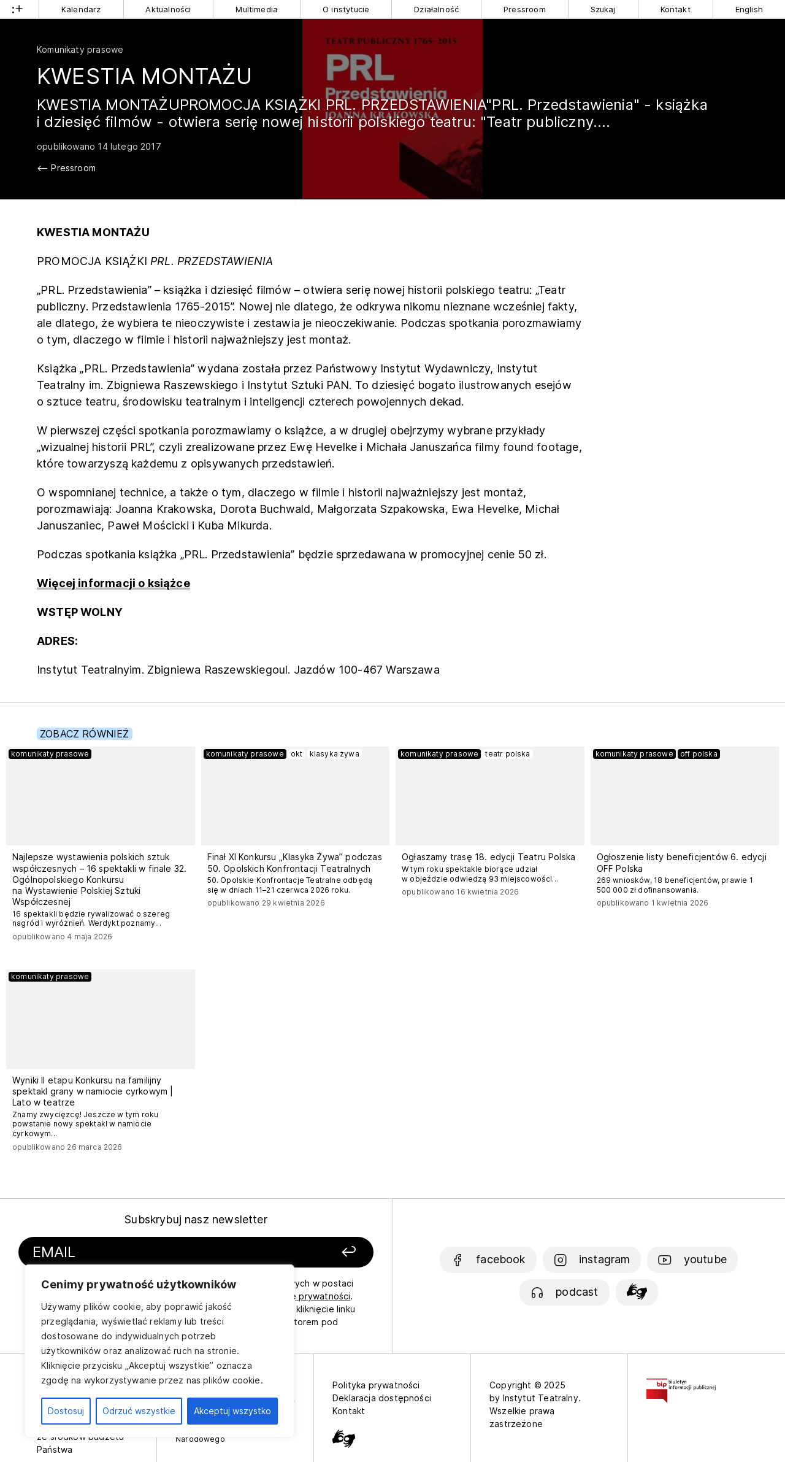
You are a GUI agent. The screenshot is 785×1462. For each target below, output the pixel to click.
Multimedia (257, 9)
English (749, 9)
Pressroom (525, 9)
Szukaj (603, 9)
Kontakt (676, 9)
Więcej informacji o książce (113, 583)
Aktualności (168, 9)
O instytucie (346, 9)
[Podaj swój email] (142, 1252)
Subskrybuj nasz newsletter (195, 1219)
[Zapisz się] (307, 1252)
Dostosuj (66, 1411)
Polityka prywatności (376, 1385)
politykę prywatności (306, 1296)
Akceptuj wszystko (232, 1411)
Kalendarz (81, 9)
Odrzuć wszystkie (138, 1411)
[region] (159, 1350)
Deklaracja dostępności (381, 1398)
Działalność (436, 9)
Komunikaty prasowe (80, 49)
